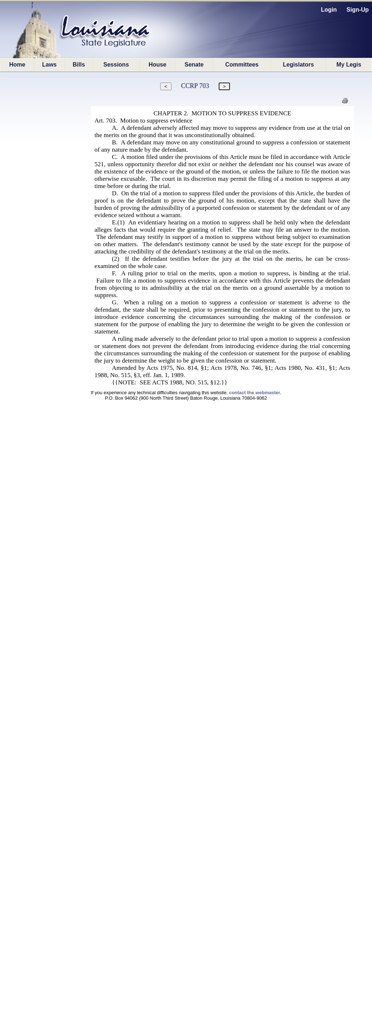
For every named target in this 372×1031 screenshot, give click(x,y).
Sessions (116, 64)
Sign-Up (358, 10)
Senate (194, 64)
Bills (79, 64)
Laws (49, 64)
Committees (242, 64)
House (157, 64)
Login (329, 10)
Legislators (298, 64)
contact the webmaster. (255, 392)
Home (17, 64)
